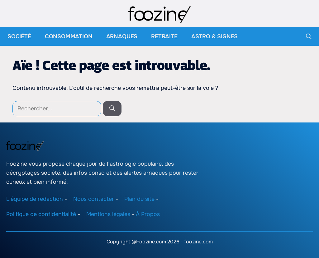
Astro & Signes (214, 36)
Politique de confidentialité (41, 214)
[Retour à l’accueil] (159, 14)
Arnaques (122, 36)
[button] (308, 36)
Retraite (164, 36)
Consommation (69, 36)
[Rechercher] (112, 108)
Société (19, 36)
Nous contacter (93, 199)
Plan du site (139, 199)
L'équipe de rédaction (34, 199)
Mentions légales (108, 214)
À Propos (148, 214)
